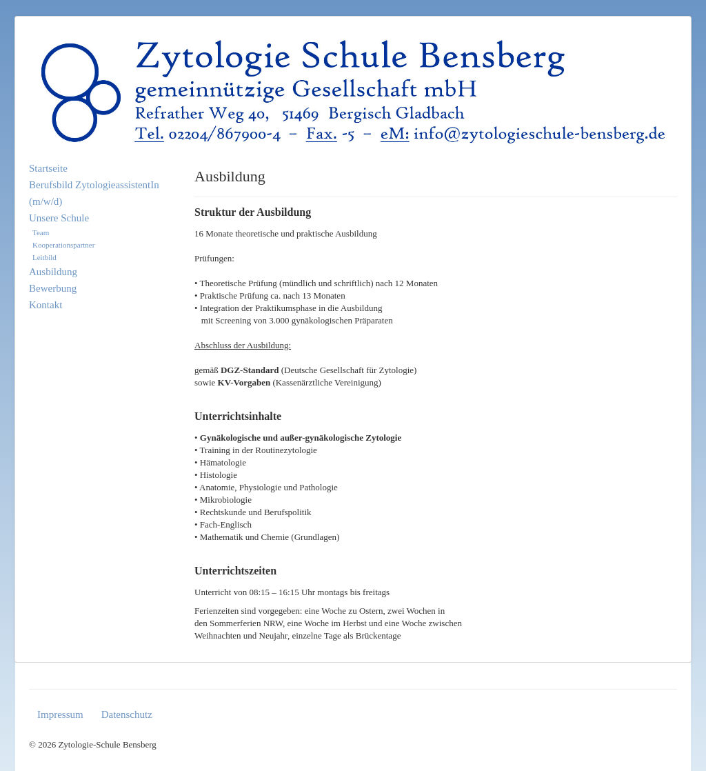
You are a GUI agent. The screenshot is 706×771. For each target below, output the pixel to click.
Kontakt (45, 304)
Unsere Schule (59, 217)
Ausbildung (53, 271)
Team (40, 232)
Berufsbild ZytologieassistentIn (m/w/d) (94, 193)
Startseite (48, 168)
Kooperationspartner (63, 245)
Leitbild (44, 257)
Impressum (60, 714)
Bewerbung (53, 288)
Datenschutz (126, 714)
